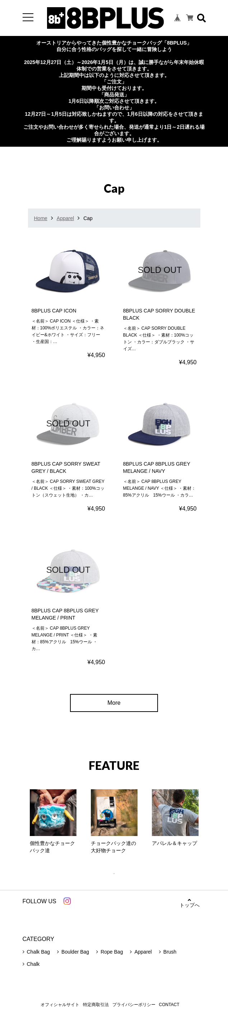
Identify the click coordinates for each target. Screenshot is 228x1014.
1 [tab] (117, 873)
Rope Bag (112, 952)
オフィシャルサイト (60, 1004)
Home (40, 218)
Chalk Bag (38, 952)
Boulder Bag (75, 952)
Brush (170, 952)
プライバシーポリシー (133, 1004)
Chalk (33, 964)
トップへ (190, 902)
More (113, 703)
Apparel (65, 218)
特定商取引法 (96, 1004)
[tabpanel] (53, 823)
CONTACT (169, 1004)
